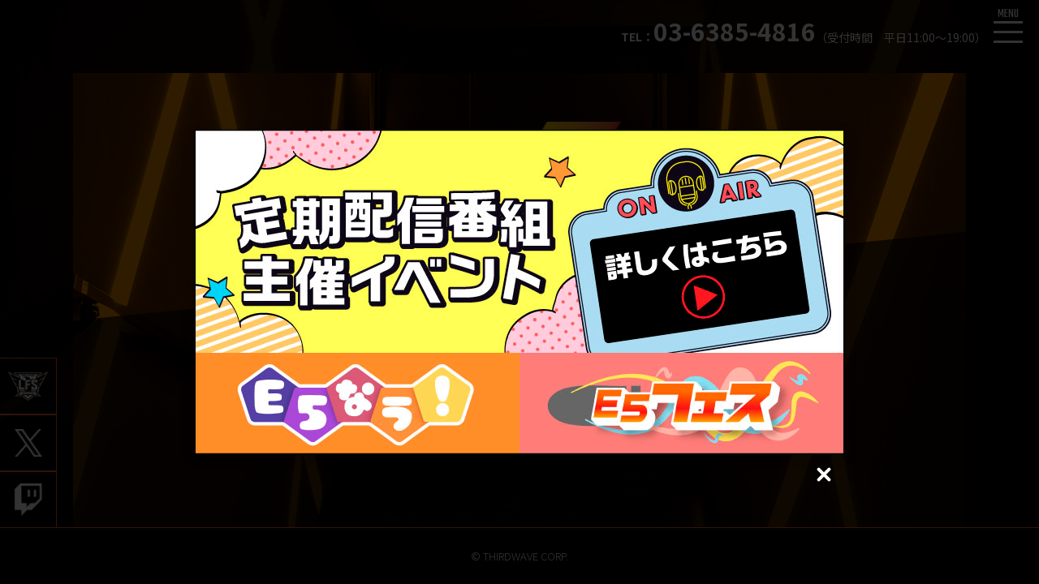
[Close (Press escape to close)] (824, 474)
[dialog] (519, 292)
